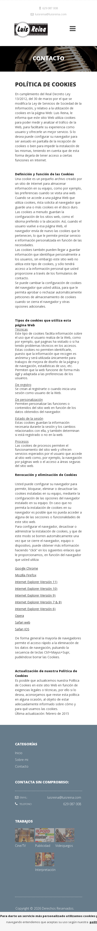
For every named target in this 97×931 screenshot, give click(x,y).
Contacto (21, 766)
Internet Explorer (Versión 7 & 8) (38, 602)
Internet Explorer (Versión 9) (35, 595)
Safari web (22, 622)
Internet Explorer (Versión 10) (36, 588)
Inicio (18, 753)
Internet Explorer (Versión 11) (36, 582)
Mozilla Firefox (25, 575)
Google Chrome (26, 568)
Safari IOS (22, 629)
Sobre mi (21, 759)
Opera (19, 615)
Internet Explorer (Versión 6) (35, 609)
